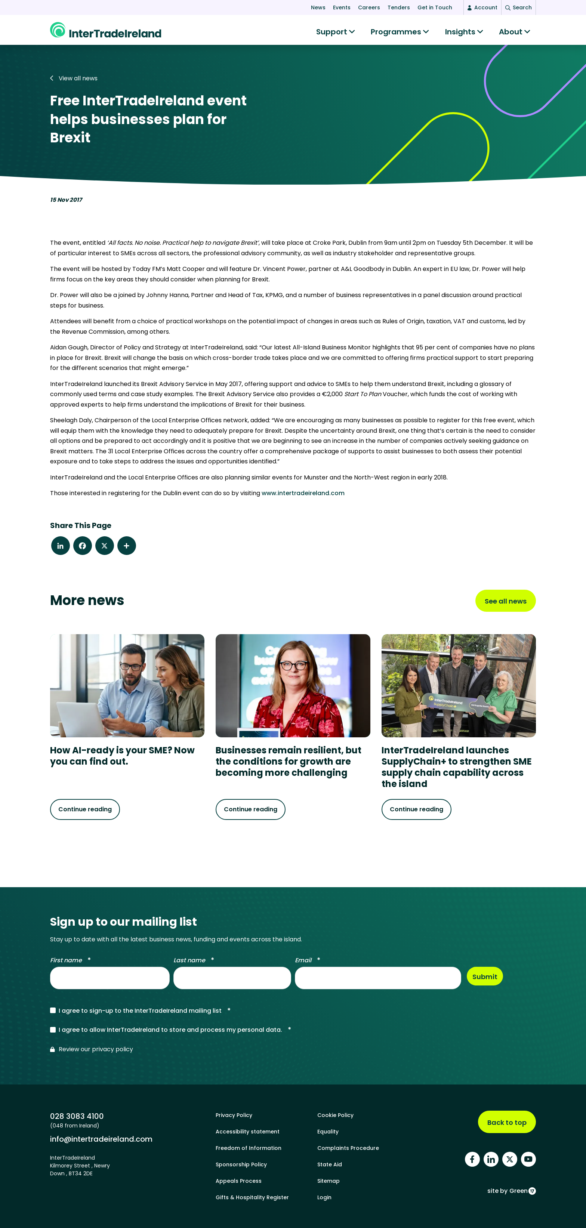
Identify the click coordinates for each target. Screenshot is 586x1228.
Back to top (507, 1122)
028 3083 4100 (77, 1116)
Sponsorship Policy (241, 1164)
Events (342, 7)
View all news (74, 82)
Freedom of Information (248, 1148)
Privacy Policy (234, 1115)
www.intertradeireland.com (303, 497)
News (318, 7)
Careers (369, 7)
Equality (328, 1131)
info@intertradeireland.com (101, 1138)
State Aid (329, 1164)
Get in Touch (434, 7)
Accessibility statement (248, 1131)
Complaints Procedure (348, 1148)
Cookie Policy (335, 1115)
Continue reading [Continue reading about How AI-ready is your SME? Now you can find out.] (85, 813)
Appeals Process (239, 1181)
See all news (506, 605)
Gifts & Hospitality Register (252, 1197)
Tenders (399, 7)
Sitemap (328, 1181)
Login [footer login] (324, 1197)
